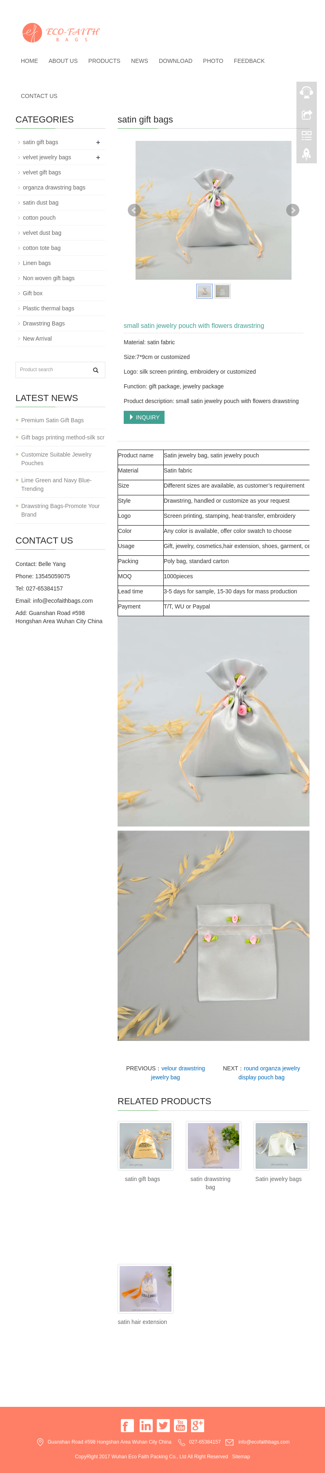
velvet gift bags (42, 172)
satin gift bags (142, 1179)
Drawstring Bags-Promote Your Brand (60, 510)
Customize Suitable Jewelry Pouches (56, 458)
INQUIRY (144, 417)
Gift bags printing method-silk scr (63, 437)
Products (104, 61)
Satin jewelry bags (278, 1179)
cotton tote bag (42, 248)
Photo (213, 61)
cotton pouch (39, 217)
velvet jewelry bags (47, 157)
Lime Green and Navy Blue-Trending (56, 484)
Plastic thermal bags (48, 308)
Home (29, 61)
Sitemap (241, 1457)
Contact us (39, 96)
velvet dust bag (42, 233)
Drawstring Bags (44, 323)
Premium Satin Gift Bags (52, 420)
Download (175, 61)
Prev (134, 210)
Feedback (249, 61)
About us (63, 61)
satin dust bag (40, 202)
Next (292, 210)
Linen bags (37, 263)
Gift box (32, 293)
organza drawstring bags (54, 187)
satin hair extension (142, 1322)
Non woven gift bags (49, 278)
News (139, 61)
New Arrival (37, 338)
